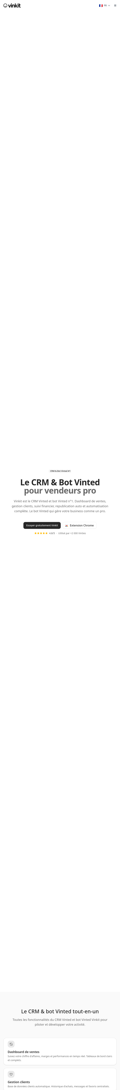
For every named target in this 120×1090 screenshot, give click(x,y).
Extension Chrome (79, 525)
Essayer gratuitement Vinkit (42, 525)
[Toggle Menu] (115, 5)
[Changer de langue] (104, 5)
